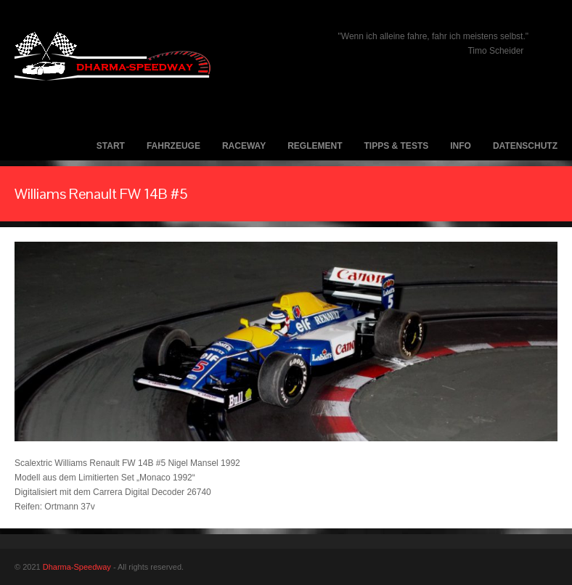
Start (111, 146)
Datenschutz (525, 146)
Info (460, 146)
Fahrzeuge (173, 146)
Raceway (244, 146)
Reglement (314, 146)
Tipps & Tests (396, 146)
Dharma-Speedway (77, 566)
